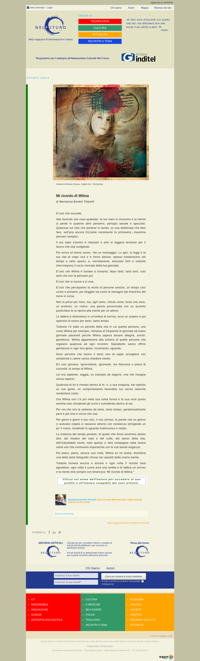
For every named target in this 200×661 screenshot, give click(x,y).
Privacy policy (107, 646)
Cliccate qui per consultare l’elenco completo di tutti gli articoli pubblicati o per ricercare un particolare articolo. (89, 545)
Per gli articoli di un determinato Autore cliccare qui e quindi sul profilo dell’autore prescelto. (89, 554)
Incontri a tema (96, 625)
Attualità (136, 625)
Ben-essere (94, 610)
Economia (137, 599)
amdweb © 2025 (166, 636)
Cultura (43, 78)
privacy (137, 581)
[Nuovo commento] (64, 513)
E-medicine (93, 604)
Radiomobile (39, 604)
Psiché (90, 615)
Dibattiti (136, 615)
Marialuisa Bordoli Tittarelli (82, 499)
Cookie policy (93, 646)
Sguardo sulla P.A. (143, 620)
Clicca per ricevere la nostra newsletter (123, 576)
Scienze (36, 615)
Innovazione (39, 610)
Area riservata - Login (41, 7)
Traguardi (93, 620)
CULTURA (32, 78)
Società (135, 610)
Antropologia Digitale (47, 620)
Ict (33, 599)
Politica (136, 604)
